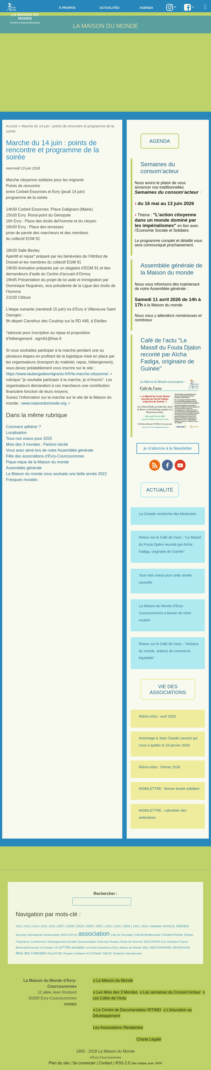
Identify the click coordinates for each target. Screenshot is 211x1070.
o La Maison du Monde (113, 980)
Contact (105, 1063)
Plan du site (59, 1063)
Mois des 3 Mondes (31, 953)
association (94, 933)
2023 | (118, 926)
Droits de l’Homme (131, 941)
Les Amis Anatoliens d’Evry (102, 947)
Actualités (109, 8)
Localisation (16, 433)
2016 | (53, 926)
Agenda (146, 8)
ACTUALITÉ (159, 490)
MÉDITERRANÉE (161, 947)
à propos (67, 8)
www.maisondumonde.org (43, 403)
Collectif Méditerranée (147, 934)
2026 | (145, 926)
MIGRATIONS (181, 947)
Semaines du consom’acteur (160, 168)
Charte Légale (149, 1039)
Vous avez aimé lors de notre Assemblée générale (49, 450)
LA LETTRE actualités (69, 947)
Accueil (11, 126)
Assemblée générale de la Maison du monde (171, 269)
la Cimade (46, 947)
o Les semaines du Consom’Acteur (170, 992)
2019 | (80, 926)
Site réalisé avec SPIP (146, 1063)
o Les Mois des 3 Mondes (115, 992)
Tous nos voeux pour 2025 (29, 438)
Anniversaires (51, 934)
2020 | (90, 926)
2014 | (36, 926)
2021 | (100, 926)
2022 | (109, 926)
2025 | (136, 926)
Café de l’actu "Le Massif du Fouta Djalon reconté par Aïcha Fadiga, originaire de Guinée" (171, 354)
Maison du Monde (130, 947)
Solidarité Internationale (127, 953)
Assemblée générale (24, 468)
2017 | (62, 926)
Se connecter (84, 1063)
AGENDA (159, 141)
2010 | (20, 926)
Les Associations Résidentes (118, 1027)
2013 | (28, 926)
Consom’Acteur (172, 935)
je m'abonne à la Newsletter (168, 448)
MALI (146, 947)
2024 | (127, 926)
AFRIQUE (169, 926)
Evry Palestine (170, 941)
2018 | (71, 926)
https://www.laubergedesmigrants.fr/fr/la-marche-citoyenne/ (57, 374)
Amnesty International (29, 934)
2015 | (45, 926)
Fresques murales (21, 480)
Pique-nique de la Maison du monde (37, 462)
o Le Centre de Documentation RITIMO (127, 1010)
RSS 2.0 (122, 1063)
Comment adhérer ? (23, 427)
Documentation (87, 941)
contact (70, 1004)
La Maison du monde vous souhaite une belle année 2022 (56, 474)
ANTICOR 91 (69, 934)
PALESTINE (54, 953)
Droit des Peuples (108, 941)
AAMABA (156, 926)
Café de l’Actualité (122, 934)
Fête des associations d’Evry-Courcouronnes (45, 456)
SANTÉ (107, 953)
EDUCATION (152, 941)
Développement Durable (62, 941)
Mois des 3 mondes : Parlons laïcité (37, 444)
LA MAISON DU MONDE (105, 26)
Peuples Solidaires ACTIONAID (82, 953)
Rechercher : (106, 893)
